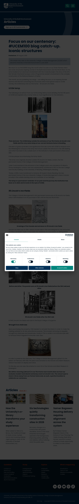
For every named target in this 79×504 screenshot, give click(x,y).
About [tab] (62, 239)
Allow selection (39, 268)
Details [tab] (39, 239)
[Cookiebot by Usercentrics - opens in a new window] (66, 235)
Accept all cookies (62, 268)
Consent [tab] (16, 239)
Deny (17, 268)
